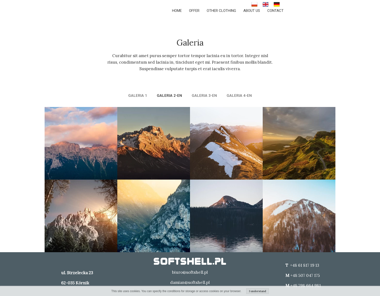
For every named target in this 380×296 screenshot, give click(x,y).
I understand (257, 291)
